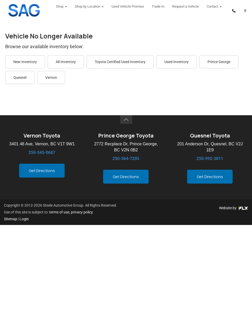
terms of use (59, 212)
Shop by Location (89, 10)
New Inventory (25, 62)
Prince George (219, 62)
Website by (233, 208)
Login (24, 219)
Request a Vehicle (185, 10)
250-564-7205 (126, 158)
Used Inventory (176, 62)
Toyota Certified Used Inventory (120, 62)
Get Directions (42, 170)
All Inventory (66, 62)
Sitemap (10, 219)
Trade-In (158, 10)
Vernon (51, 77)
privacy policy (82, 212)
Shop (61, 10)
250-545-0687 (42, 152)
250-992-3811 (210, 158)
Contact (214, 10)
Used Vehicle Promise (127, 10)
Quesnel (19, 77)
